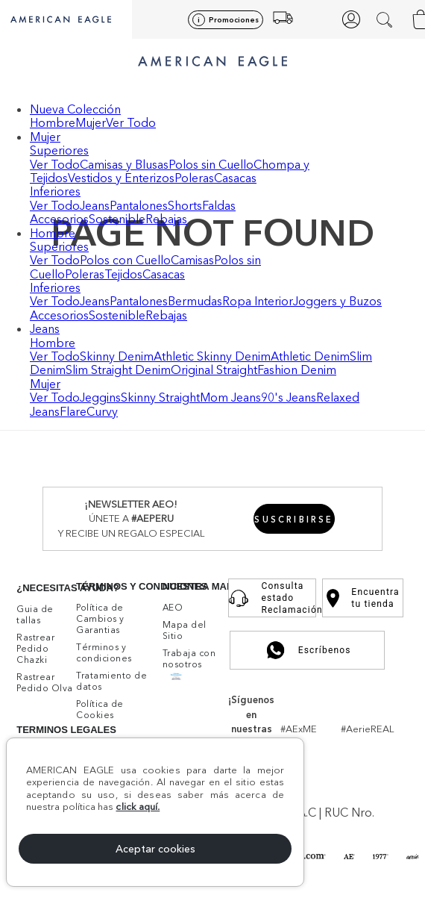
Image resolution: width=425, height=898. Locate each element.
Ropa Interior (257, 300)
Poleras (194, 177)
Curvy (102, 411)
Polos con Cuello (125, 259)
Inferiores (55, 191)
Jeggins (100, 397)
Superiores (59, 150)
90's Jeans (288, 397)
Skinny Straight (160, 397)
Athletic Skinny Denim (212, 356)
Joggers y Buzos (337, 300)
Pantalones (139, 205)
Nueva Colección (75, 109)
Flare (73, 411)
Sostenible (117, 218)
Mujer (90, 122)
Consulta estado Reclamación (272, 598)
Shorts (185, 205)
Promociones (234, 20)
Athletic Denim (310, 356)
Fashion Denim (296, 369)
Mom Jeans (230, 397)
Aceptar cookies (155, 848)
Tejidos (123, 273)
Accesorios (59, 218)
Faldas (219, 205)
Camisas (192, 259)
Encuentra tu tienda (363, 598)
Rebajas (166, 218)
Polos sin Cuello (211, 164)
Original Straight (214, 369)
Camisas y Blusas (124, 164)
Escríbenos (307, 650)
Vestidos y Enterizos (121, 177)
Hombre (52, 122)
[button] (386, 19)
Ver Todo (131, 122)
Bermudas (195, 300)
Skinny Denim (117, 356)
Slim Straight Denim (118, 369)
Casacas (235, 177)
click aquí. (138, 806)
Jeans (95, 205)
